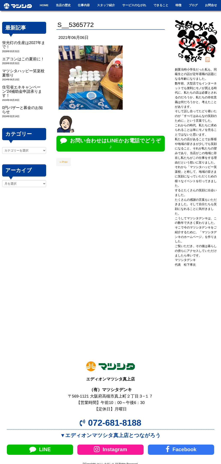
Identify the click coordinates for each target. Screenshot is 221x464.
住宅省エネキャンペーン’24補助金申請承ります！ (22, 91)
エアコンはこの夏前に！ (23, 59)
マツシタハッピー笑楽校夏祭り (23, 73)
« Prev (64, 162)
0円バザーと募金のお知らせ (22, 110)
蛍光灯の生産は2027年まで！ (23, 45)
